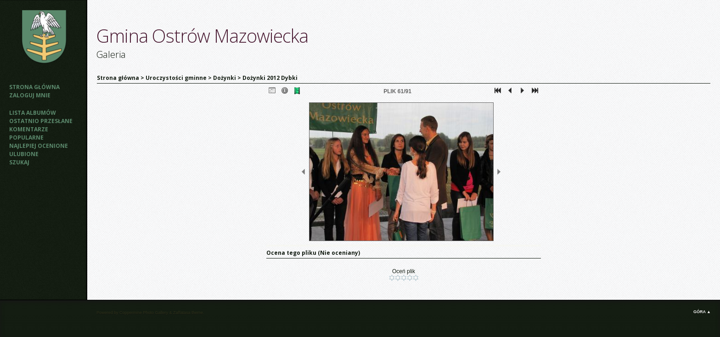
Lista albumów (32, 113)
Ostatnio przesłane (41, 121)
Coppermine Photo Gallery (143, 312)
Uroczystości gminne (176, 78)
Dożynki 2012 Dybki (270, 78)
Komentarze (28, 129)
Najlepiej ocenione (38, 146)
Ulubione (24, 154)
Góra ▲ (702, 311)
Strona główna (34, 87)
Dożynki (224, 78)
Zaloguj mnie (30, 95)
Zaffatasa (181, 312)
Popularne (26, 137)
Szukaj (19, 162)
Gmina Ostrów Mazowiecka (202, 35)
